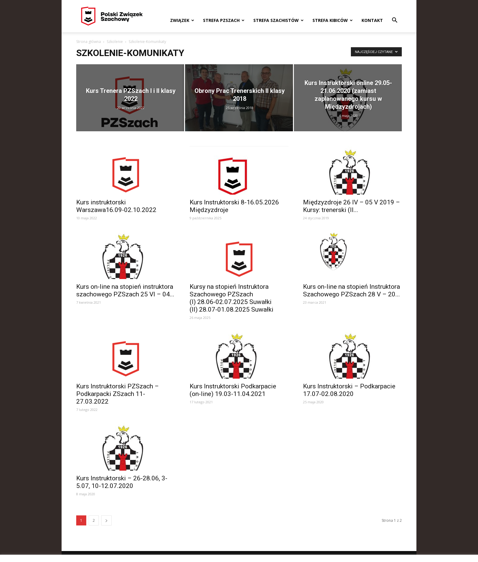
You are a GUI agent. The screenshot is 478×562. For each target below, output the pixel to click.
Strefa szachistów (278, 20)
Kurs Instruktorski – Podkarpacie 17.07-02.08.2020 (349, 390)
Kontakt (372, 20)
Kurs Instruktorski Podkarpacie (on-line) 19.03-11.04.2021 (233, 390)
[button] (394, 21)
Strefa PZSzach (223, 20)
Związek (182, 20)
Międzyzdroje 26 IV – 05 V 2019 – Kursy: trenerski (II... (351, 206)
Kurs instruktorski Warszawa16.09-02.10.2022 (116, 206)
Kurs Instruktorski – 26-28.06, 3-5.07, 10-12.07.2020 (121, 482)
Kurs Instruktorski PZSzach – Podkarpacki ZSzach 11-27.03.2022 (117, 394)
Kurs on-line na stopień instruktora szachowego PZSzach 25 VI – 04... (125, 290)
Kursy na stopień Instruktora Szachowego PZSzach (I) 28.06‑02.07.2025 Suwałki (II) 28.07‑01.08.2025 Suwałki (231, 298)
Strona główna (88, 41)
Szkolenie (115, 41)
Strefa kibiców (332, 20)
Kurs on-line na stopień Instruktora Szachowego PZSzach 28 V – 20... (351, 290)
